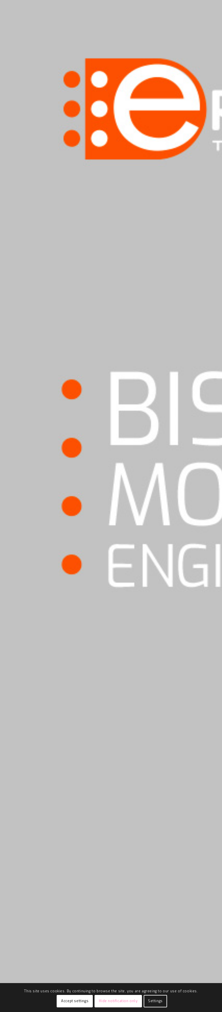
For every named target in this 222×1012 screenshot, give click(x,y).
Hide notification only (118, 1001)
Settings (155, 1001)
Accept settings (74, 1001)
